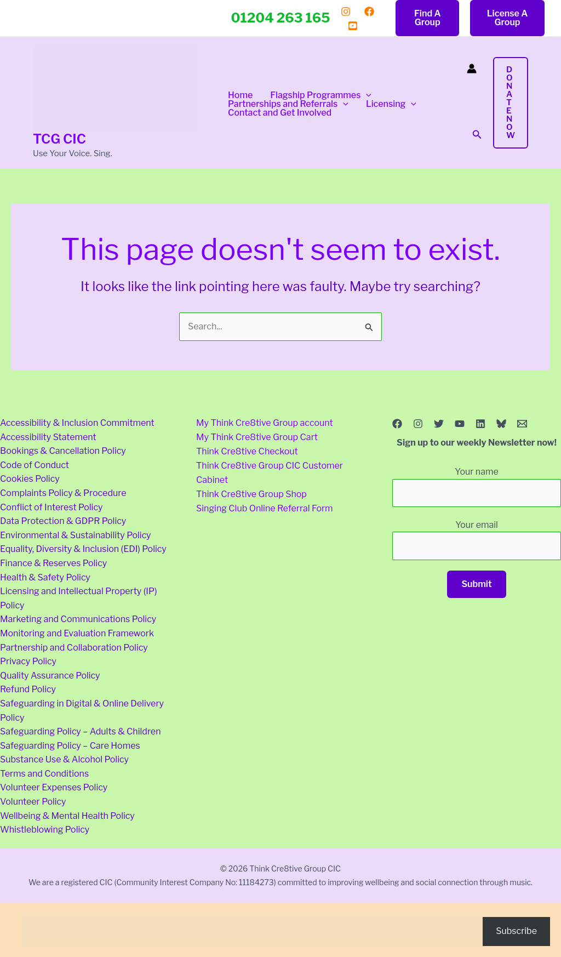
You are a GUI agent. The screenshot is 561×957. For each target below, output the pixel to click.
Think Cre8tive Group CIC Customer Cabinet (269, 472)
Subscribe (516, 931)
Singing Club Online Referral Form (264, 507)
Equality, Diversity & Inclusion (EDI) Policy (83, 549)
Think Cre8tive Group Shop (251, 493)
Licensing (391, 104)
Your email (476, 540)
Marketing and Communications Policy (78, 619)
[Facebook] (369, 11)
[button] (427, 18)
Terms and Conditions (44, 773)
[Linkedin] (480, 424)
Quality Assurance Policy (50, 675)
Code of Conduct (34, 465)
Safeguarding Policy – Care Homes (70, 745)
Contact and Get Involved (279, 113)
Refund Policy (28, 689)
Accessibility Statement (48, 437)
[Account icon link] (472, 68)
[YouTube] (353, 26)
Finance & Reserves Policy (53, 563)
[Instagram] (346, 11)
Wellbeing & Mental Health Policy (67, 816)
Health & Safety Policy (45, 577)
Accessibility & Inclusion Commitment (77, 423)
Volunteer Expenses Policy (53, 787)
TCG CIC (59, 139)
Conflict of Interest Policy (51, 507)
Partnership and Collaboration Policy (74, 647)
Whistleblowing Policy (44, 829)
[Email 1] (522, 424)
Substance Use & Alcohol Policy (64, 759)
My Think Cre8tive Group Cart (257, 437)
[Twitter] (439, 424)
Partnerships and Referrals (288, 104)
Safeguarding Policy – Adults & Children (80, 731)
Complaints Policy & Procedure (63, 493)
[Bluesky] (501, 424)
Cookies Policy (30, 479)
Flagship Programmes (320, 95)
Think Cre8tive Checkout (247, 451)
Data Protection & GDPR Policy (63, 521)
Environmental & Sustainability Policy (75, 535)
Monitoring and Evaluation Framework (77, 633)
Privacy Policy (28, 661)
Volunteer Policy (33, 801)
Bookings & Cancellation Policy (63, 451)
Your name (476, 486)
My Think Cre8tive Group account (264, 423)
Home (240, 95)
